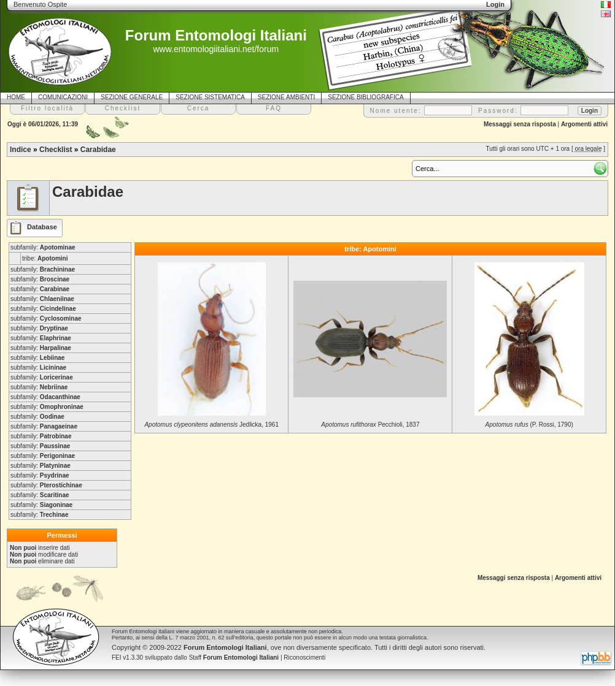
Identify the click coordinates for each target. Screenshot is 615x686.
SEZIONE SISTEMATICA (210, 97)
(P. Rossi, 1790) (529, 424)
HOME (16, 97)
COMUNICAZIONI (63, 97)
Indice (20, 149)
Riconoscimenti (304, 657)
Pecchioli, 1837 (370, 424)
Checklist (55, 149)
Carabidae (98, 149)
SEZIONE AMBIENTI (286, 97)
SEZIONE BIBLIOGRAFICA (365, 97)
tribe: (45, 258)
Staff (234, 657)
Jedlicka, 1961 (211, 424)
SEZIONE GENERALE (132, 97)
